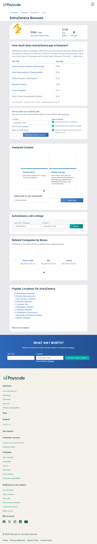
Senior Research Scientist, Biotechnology (28, 66)
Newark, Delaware (23, 318)
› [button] (79, 170)
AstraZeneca (35, 12)
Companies (24, 12)
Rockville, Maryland (24, 302)
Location (45, 223)
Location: (15, 119)
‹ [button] (17, 170)
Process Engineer (19, 90)
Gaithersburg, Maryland (25, 293)
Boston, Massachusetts (25, 296)
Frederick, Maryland (24, 310)
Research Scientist (19, 84)
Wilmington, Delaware (24, 307)
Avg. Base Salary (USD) (39, 36)
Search (76, 226)
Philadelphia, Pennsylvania (26, 312)
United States (14, 12)
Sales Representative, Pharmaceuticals (27, 72)
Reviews (74, 36)
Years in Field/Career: (20, 130)
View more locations (20, 328)
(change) (25, 126)
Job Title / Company (22, 223)
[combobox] (30, 123)
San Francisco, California (26, 299)
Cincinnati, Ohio (22, 304)
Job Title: (11, 354)
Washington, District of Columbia (29, 315)
